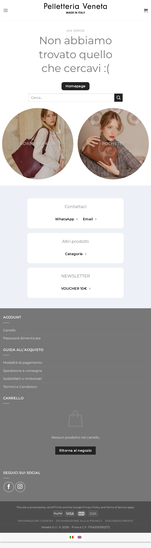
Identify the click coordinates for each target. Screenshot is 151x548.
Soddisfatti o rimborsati (22, 379)
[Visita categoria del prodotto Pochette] (113, 143)
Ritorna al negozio (75, 451)
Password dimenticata (21, 338)
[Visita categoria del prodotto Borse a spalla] (37, 143)
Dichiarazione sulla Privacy (79, 520)
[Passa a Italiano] (72, 537)
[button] (5, 10)
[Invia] (118, 98)
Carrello (9, 330)
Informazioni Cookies (35, 520)
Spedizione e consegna (22, 371)
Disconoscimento (119, 520)
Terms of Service (116, 507)
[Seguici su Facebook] (9, 487)
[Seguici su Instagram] (20, 487)
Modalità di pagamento (22, 363)
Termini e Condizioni (20, 387)
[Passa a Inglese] (79, 537)
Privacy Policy (91, 507)
